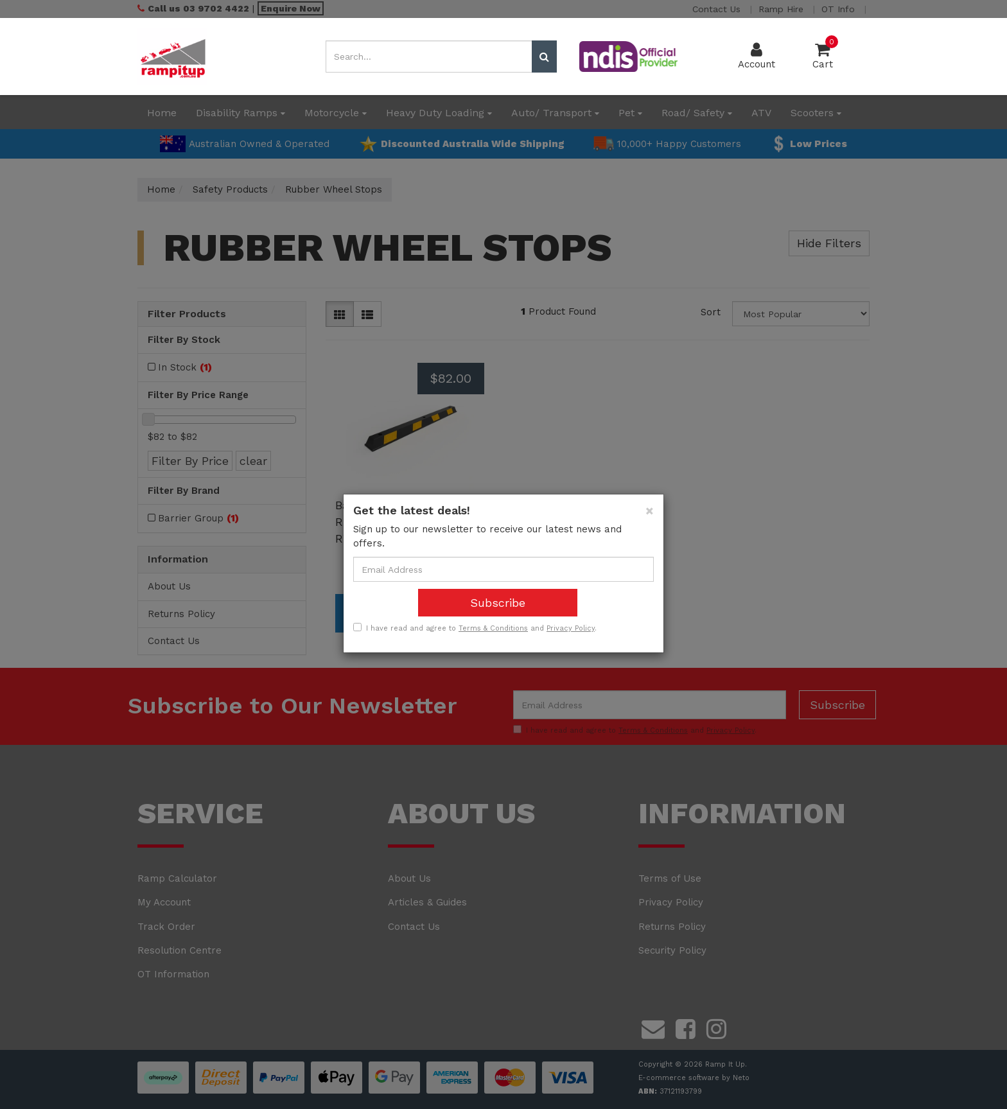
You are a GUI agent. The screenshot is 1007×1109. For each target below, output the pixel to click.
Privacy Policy (571, 628)
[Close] (649, 511)
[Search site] (544, 56)
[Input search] (429, 56)
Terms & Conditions (493, 628)
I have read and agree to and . (475, 628)
